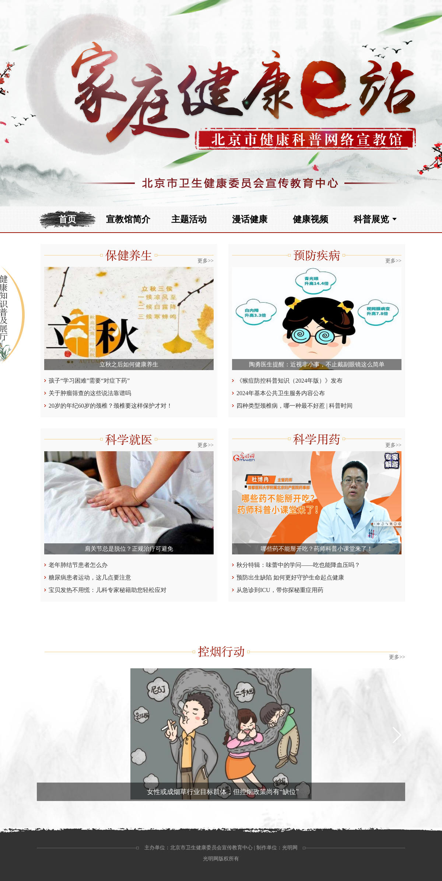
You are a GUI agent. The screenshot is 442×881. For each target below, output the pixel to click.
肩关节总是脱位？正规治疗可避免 (129, 549)
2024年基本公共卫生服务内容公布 (280, 393)
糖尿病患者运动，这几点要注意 (90, 577)
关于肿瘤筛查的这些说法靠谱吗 (90, 393)
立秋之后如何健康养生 (128, 364)
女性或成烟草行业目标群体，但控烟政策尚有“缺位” (223, 791)
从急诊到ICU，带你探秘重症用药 (279, 590)
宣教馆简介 (128, 219)
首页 (67, 219)
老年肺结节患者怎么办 (78, 565)
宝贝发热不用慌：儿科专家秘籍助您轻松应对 (107, 590)
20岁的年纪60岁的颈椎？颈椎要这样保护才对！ (110, 406)
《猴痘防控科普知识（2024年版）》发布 (289, 380)
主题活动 (189, 219)
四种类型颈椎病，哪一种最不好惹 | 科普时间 (294, 406)
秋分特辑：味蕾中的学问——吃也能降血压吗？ (298, 565)
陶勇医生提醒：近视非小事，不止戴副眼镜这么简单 (317, 364)
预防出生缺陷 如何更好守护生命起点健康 (290, 577)
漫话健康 (249, 219)
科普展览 (371, 219)
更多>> (205, 261)
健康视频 (310, 219)
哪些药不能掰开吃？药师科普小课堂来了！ (317, 549)
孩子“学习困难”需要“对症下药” (89, 380)
